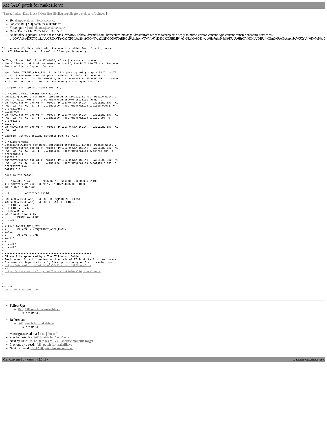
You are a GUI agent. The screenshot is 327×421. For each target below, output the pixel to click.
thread (52, 383)
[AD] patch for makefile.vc (36, 373)
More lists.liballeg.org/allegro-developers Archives (72, 13)
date (42, 383)
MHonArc (32, 409)
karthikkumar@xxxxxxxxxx (45, 27)
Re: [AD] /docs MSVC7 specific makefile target (61, 391)
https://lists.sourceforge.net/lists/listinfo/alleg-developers (53, 316)
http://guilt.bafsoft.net (20, 338)
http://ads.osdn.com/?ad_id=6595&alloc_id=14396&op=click (48, 309)
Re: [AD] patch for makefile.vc (39, 359)
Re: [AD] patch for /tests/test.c (49, 387)
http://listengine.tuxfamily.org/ (309, 409)
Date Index (30, 13)
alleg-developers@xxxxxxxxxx (34, 20)
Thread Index (12, 13)
